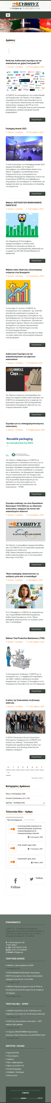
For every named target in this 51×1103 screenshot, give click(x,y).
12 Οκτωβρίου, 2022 (36, 642)
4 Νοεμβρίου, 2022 (35, 580)
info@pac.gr (17, 8)
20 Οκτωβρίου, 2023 (36, 67)
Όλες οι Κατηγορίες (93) (15, 794)
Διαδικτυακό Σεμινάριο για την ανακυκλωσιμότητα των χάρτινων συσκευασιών (20, 356)
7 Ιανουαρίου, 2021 (35, 849)
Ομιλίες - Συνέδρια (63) (25, 803)
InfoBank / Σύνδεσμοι (15, 1072)
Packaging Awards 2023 (16, 129)
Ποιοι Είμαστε (12, 1056)
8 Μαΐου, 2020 (37, 863)
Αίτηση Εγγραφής (13, 1069)
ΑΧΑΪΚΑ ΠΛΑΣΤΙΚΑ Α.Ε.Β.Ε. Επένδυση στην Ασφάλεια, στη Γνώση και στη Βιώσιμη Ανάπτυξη (25, 1014)
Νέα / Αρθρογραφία (14, 1062)
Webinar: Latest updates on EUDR (25, 967)
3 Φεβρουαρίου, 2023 (36, 430)
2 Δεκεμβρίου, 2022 (36, 515)
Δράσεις (10, 1059)
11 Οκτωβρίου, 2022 (36, 706)
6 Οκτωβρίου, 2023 (35, 132)
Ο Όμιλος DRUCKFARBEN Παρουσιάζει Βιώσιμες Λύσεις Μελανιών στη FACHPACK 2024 (25, 1035)
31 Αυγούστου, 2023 (36, 276)
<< (8, 767)
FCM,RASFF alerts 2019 (26, 859)
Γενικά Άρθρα (29, 820)
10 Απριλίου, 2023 (35, 363)
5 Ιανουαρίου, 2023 (35, 837)
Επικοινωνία (11, 1075)
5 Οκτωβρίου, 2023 (35, 209)
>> (8, 773)
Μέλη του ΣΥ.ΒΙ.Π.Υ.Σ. (15, 1066)
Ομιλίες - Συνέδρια (15, 67)
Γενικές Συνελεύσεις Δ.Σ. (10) (18, 798)
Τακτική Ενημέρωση (14, 820)
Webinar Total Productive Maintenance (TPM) (25, 638)
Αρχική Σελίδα (12, 1053)
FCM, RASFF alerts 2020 (27, 845)
